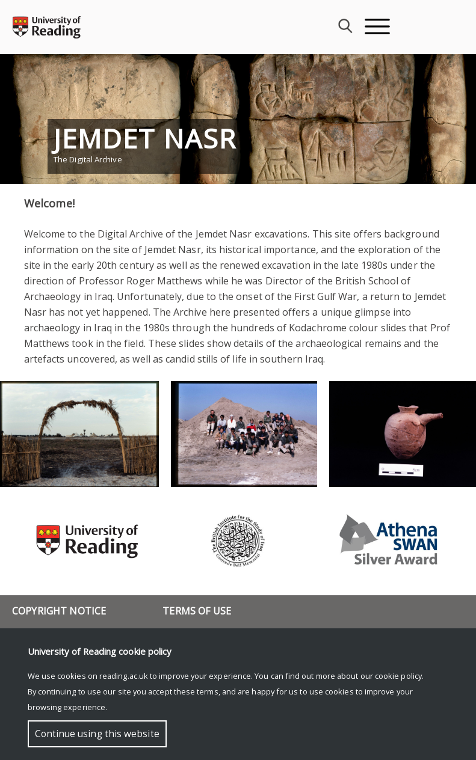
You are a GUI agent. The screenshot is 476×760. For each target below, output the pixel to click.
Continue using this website (97, 734)
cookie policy (398, 675)
